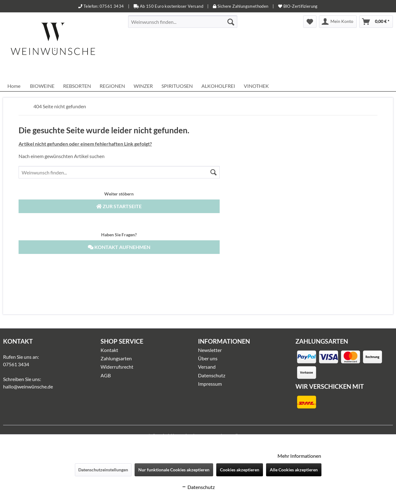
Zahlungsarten (116, 358)
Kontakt (109, 350)
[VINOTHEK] (256, 85)
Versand (207, 367)
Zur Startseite (119, 206)
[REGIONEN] (112, 85)
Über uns (207, 358)
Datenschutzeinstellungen (103, 469)
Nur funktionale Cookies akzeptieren (173, 469)
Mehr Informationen (299, 456)
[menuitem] (182, 21)
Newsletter (210, 350)
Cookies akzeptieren (239, 469)
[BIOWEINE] (42, 85)
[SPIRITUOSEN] (177, 85)
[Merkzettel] (309, 21)
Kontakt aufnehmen (119, 247)
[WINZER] (143, 85)
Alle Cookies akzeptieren (294, 469)
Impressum (210, 384)
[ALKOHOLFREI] (218, 85)
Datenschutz (211, 375)
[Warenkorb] (376, 21)
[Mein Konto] (338, 21)
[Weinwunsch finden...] (182, 21)
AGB (106, 375)
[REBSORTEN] (77, 85)
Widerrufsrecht (117, 367)
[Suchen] (230, 21)
